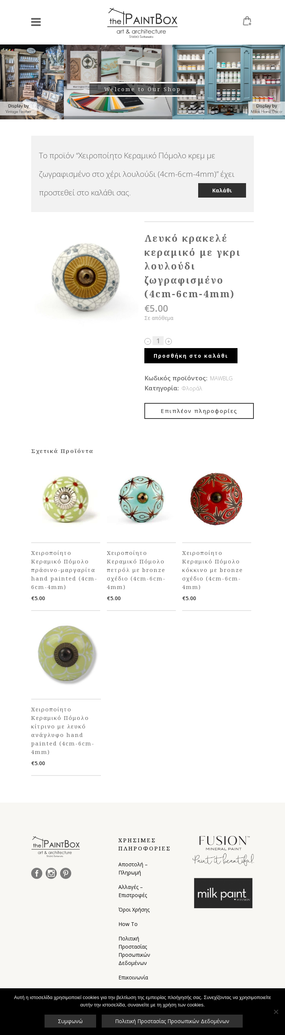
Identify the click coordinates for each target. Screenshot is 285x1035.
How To (128, 923)
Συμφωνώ (70, 1021)
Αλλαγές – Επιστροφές (132, 891)
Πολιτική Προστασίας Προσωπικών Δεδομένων (134, 950)
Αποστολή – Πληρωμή (133, 868)
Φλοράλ (191, 388)
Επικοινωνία (133, 977)
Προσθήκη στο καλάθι (191, 355)
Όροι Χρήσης (134, 909)
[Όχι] (275, 1011)
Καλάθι (222, 190)
